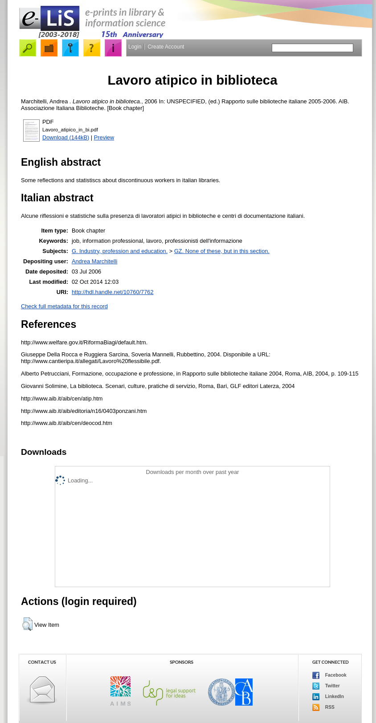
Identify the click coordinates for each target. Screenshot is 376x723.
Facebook (329, 675)
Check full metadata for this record (64, 306)
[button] (27, 624)
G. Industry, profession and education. (120, 251)
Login (134, 47)
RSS (323, 707)
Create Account (165, 47)
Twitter (326, 686)
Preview (104, 137)
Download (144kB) (65, 137)
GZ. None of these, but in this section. (222, 251)
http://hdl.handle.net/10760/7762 (113, 292)
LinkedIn (328, 696)
